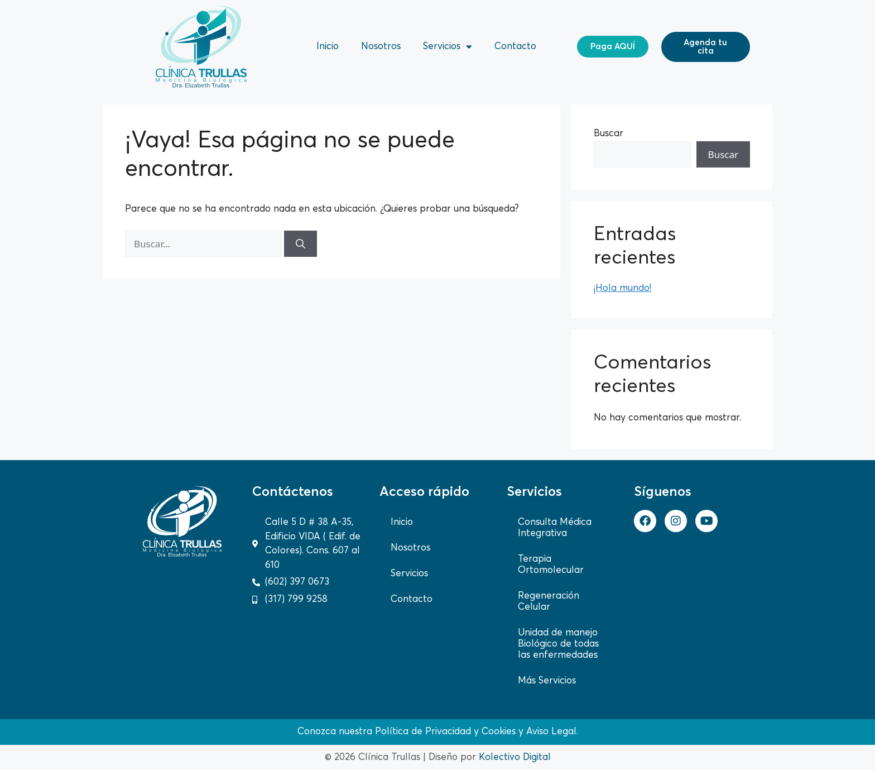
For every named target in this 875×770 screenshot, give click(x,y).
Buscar (608, 133)
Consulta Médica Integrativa (555, 528)
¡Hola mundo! (622, 288)
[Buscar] (300, 244)
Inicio (327, 46)
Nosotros (381, 46)
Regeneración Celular (548, 601)
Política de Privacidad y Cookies (445, 731)
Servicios (447, 46)
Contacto (515, 46)
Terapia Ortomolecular (551, 564)
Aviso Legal (551, 731)
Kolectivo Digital (515, 757)
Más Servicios (547, 681)
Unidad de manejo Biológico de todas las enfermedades (558, 644)
